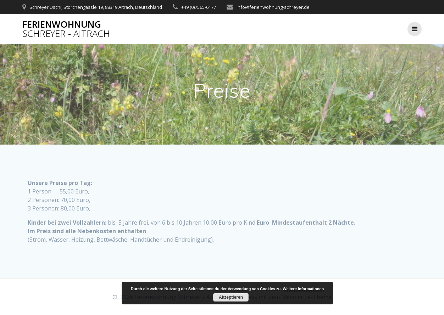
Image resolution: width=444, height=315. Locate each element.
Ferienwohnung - (66, 29)
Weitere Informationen (303, 289)
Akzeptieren (231, 297)
